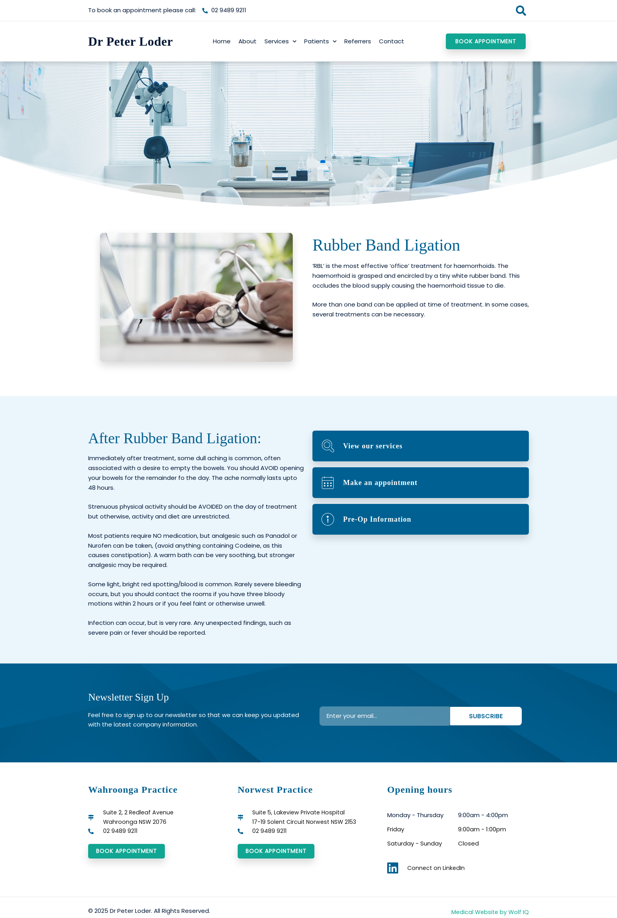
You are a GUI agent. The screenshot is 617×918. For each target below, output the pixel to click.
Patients (320, 41)
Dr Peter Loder (130, 41)
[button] (520, 10)
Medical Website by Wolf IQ (489, 912)
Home (222, 41)
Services (280, 41)
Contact (391, 41)
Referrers (357, 41)
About (247, 41)
